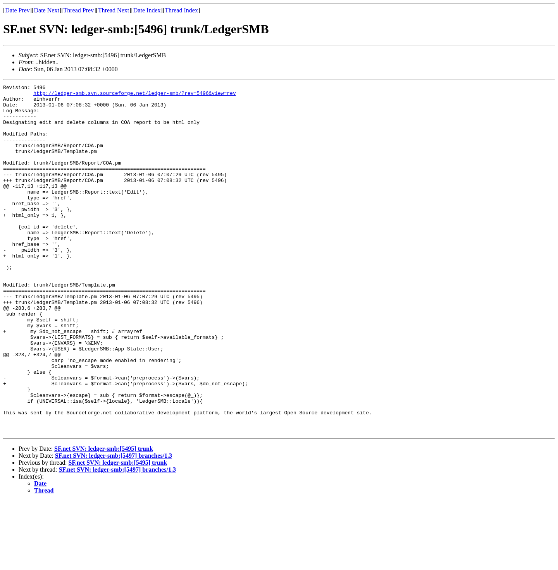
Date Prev (17, 10)
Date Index (147, 10)
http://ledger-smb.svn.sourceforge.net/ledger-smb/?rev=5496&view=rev (134, 95)
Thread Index (181, 10)
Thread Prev (78, 10)
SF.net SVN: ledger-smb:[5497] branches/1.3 (113, 525)
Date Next (46, 10)
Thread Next (113, 10)
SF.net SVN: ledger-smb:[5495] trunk (103, 518)
